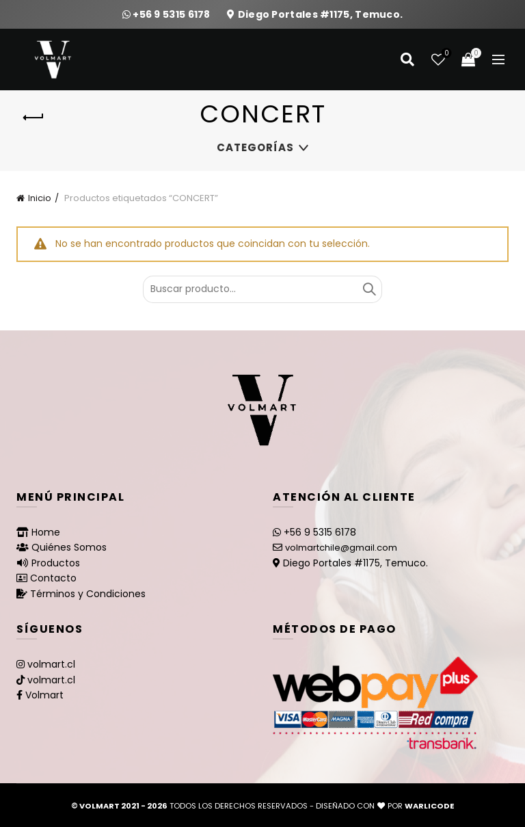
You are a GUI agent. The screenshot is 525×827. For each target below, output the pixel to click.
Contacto (53, 578)
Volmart (44, 695)
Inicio (39, 198)
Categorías (255, 147)
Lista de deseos (445, 53)
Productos (55, 563)
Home (45, 532)
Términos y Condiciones (88, 594)
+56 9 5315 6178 (173, 14)
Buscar (368, 289)
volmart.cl (51, 664)
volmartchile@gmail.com (341, 547)
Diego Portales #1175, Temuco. (320, 14)
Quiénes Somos (69, 547)
